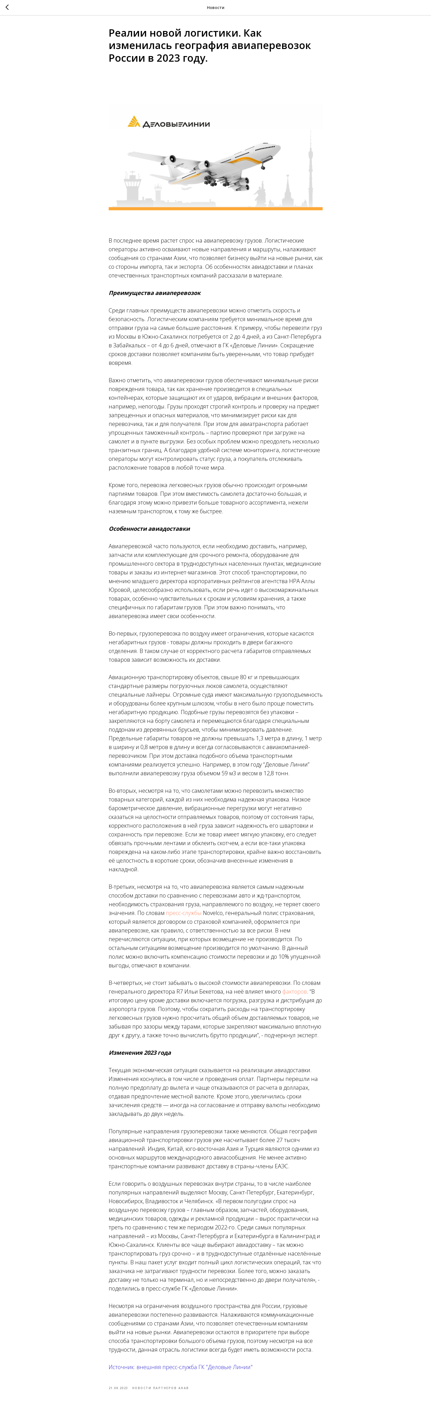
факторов (294, 991)
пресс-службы (184, 913)
